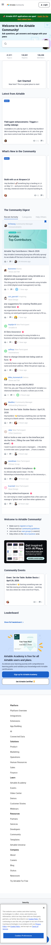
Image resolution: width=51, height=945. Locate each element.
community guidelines (31, 528)
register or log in (26, 526)
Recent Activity (11, 217)
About (13, 855)
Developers (15, 829)
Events (13, 788)
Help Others (41, 217)
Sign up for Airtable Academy (25, 674)
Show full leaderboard (14, 622)
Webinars (14, 808)
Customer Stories (18, 803)
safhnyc (11, 349)
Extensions (15, 721)
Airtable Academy (18, 782)
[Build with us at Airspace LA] (24, 177)
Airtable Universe (17, 844)
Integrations (15, 715)
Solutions (14, 741)
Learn (12, 777)
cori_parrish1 (13, 296)
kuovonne (12, 268)
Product (13, 746)
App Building (16, 726)
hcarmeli (11, 486)
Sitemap (25, 915)
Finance (13, 772)
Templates (15, 839)
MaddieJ (11, 402)
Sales (12, 767)
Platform (14, 705)
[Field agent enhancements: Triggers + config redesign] (24, 121)
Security (25, 902)
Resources (15, 813)
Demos (13, 798)
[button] (2, 5)
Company (14, 849)
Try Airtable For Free (19, 881)
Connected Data (17, 736)
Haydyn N (12, 324)
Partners (14, 818)
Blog (12, 865)
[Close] (44, 923)
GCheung (11, 224)
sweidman (12, 461)
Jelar (10, 430)
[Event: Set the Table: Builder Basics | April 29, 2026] (24, 590)
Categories (27, 217)
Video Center (16, 793)
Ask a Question (30, 534)
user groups (26, 531)
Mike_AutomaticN (15, 377)
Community (15, 834)
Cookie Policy (33, 934)
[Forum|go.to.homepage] (15, 5)
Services (14, 824)
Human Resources (18, 762)
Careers (13, 860)
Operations (15, 757)
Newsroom (15, 875)
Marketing (14, 751)
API (25, 909)
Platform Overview (18, 710)
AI (11, 731)
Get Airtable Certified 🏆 (25, 681)
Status (13, 870)
